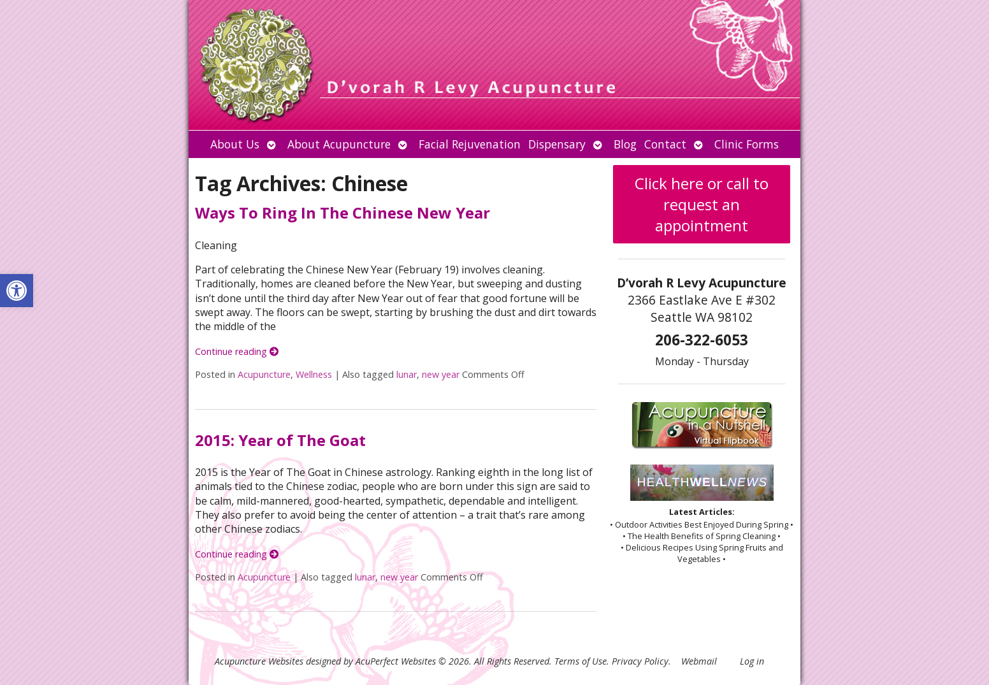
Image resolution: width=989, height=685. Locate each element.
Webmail (699, 661)
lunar (406, 374)
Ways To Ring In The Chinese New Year (342, 212)
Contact (665, 144)
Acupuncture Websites (259, 661)
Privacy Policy (640, 661)
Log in (752, 661)
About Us (234, 144)
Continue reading (236, 351)
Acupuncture (264, 374)
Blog (625, 144)
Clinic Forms (746, 144)
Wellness (314, 374)
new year (440, 374)
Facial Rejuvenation (470, 144)
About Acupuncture (339, 144)
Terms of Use (580, 661)
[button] (16, 290)
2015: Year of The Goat (280, 440)
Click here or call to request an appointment (702, 204)
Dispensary (557, 144)
